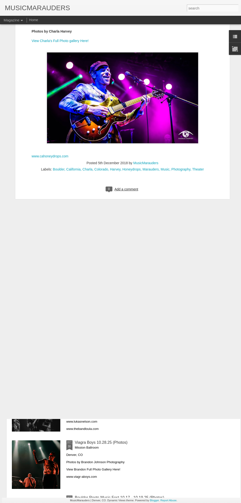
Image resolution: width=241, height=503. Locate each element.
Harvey (115, 109)
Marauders (151, 109)
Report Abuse (168, 500)
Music (165, 109)
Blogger (154, 500)
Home (33, 20)
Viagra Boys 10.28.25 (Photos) (101, 442)
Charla (88, 109)
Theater (198, 109)
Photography (180, 109)
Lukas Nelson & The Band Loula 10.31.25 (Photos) (118, 387)
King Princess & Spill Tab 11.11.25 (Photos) (112, 332)
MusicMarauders (145, 103)
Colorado (101, 109)
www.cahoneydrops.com (50, 96)
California (73, 109)
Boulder (58, 109)
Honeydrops (131, 109)
